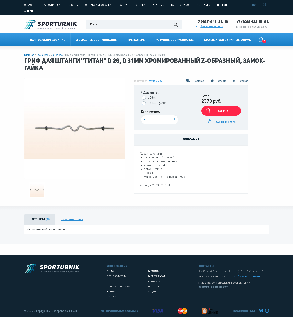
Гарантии (158, 5)
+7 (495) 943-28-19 (212, 22)
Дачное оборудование (47, 39)
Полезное (223, 5)
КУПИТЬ (216, 110)
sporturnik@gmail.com (213, 286)
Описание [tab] (191, 139)
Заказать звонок (209, 26)
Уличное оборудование (175, 39)
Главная (29, 54)
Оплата (218, 81)
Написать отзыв (72, 219)
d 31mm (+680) (157, 103)
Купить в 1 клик (221, 121)
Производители (49, 5)
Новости (73, 5)
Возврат (123, 5)
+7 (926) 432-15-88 (252, 22)
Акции (28, 11)
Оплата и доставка (98, 5)
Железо (58, 54)
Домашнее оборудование (96, 39)
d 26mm (153, 97)
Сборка (140, 5)
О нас (28, 5)
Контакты (203, 5)
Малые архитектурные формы (228, 39)
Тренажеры (136, 39)
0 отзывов (148, 81)
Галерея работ (181, 5)
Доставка (195, 81)
